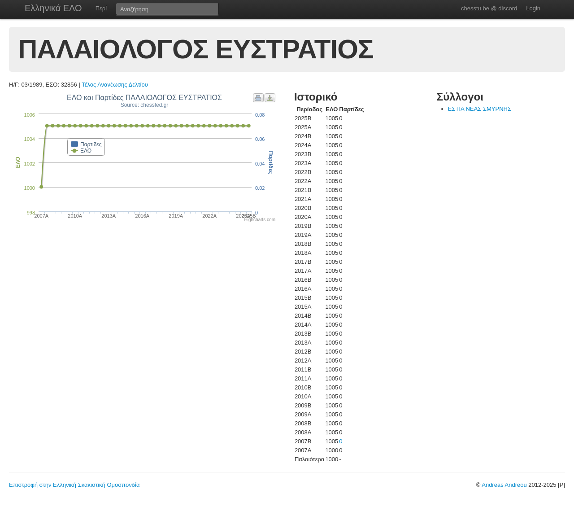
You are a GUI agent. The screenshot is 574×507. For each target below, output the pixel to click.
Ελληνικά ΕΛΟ (53, 8)
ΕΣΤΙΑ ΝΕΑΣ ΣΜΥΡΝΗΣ (479, 108)
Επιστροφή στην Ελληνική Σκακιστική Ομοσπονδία (74, 484)
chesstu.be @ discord (489, 8)
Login (533, 8)
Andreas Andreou (504, 484)
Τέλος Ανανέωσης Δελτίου (115, 84)
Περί (101, 8)
